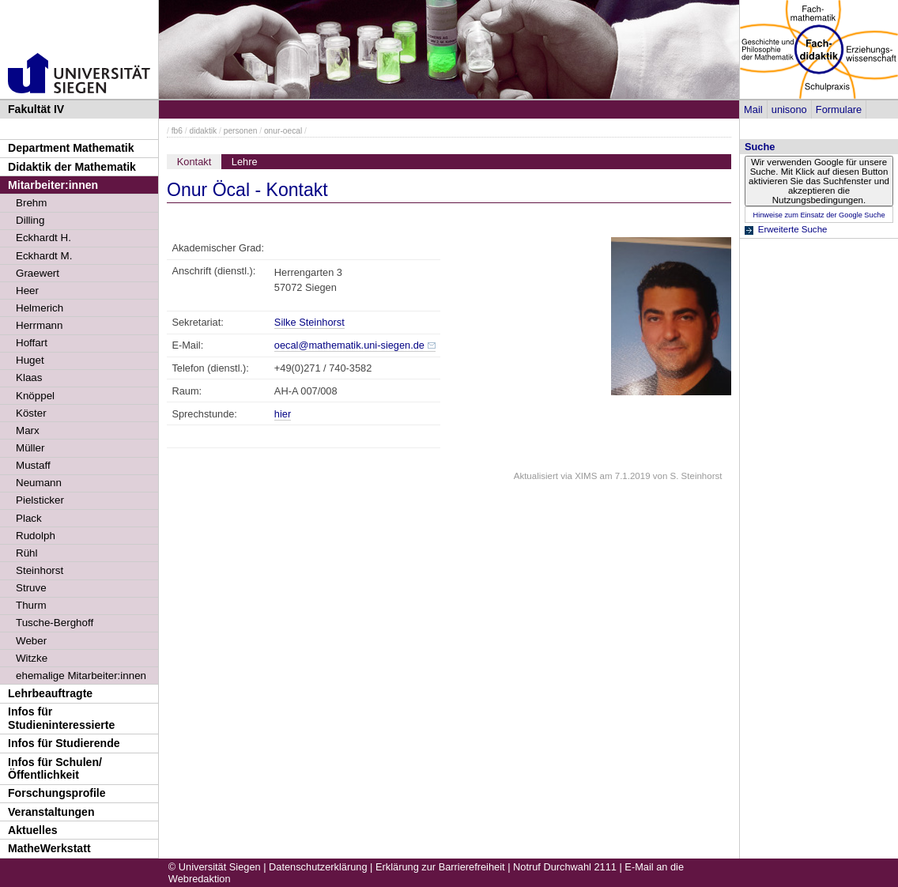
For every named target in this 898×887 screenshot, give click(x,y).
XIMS (586, 476)
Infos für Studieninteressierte (61, 718)
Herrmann (39, 325)
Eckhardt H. (43, 237)
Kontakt (194, 162)
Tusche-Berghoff (54, 622)
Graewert (37, 273)
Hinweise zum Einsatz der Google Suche (819, 215)
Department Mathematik (71, 148)
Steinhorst (39, 570)
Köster (31, 413)
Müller (30, 448)
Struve (31, 588)
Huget (30, 360)
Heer (27, 290)
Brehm (31, 203)
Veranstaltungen (51, 812)
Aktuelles (33, 830)
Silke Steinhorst (309, 322)
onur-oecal (283, 130)
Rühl (27, 553)
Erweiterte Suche (793, 229)
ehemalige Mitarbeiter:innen (81, 675)
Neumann (39, 483)
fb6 (177, 130)
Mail (753, 109)
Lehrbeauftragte (50, 693)
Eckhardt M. (44, 256)
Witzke (31, 658)
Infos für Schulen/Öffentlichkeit (55, 769)
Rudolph (35, 536)
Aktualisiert (536, 476)
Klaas (29, 377)
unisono (789, 109)
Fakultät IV (36, 109)
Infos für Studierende (64, 743)
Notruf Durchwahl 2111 (565, 867)
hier (282, 414)
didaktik (203, 130)
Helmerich (39, 308)
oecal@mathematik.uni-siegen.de (349, 345)
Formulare (839, 109)
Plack (29, 518)
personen (241, 130)
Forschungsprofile (57, 793)
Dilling (30, 220)
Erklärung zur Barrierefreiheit (440, 867)
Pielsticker (40, 500)
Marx (28, 430)
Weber (31, 641)
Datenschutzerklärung (318, 867)
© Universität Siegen (214, 867)
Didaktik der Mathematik (72, 166)
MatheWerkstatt (49, 848)
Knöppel (35, 396)
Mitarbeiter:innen (53, 185)
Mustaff (33, 465)
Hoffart (31, 343)
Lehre (245, 162)
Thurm (31, 605)
